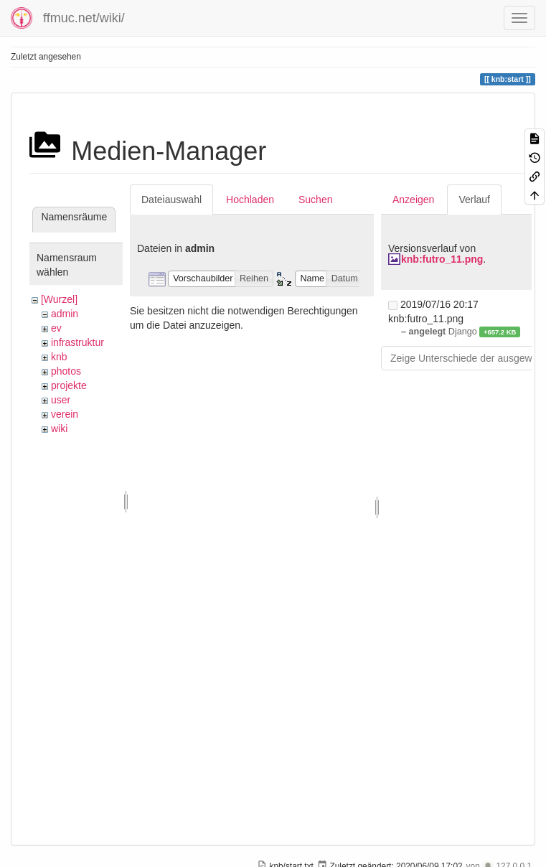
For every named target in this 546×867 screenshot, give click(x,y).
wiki (59, 428)
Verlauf (474, 199)
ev (56, 328)
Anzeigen (413, 199)
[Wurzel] (59, 299)
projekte (69, 385)
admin (64, 313)
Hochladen (250, 199)
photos (66, 371)
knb (59, 356)
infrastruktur (77, 342)
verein (64, 414)
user (60, 400)
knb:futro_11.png (442, 259)
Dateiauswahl (171, 199)
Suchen (315, 199)
